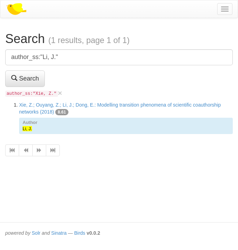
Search (25, 78)
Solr (36, 233)
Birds (79, 233)
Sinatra (58, 233)
